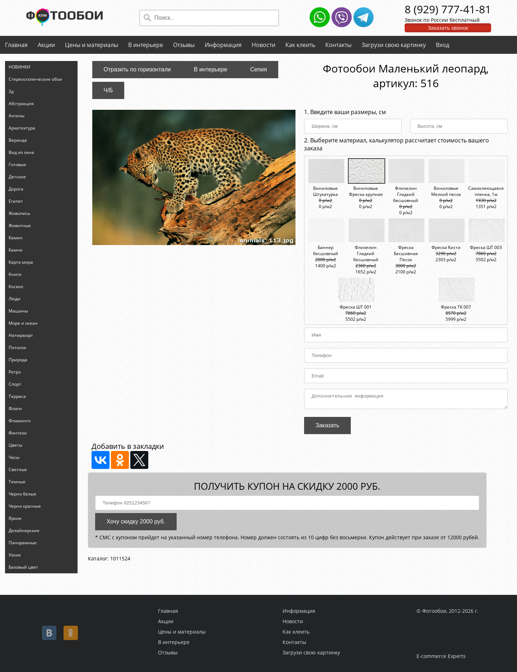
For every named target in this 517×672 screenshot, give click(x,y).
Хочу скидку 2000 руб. (136, 524)
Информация (223, 45)
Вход (442, 45)
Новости (263, 45)
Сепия (258, 69)
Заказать (327, 427)
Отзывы (184, 45)
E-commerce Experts (441, 656)
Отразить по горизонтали (137, 69)
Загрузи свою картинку (394, 45)
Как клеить (300, 45)
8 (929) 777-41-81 (448, 9)
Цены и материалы (91, 45)
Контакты (338, 45)
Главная (16, 45)
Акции (46, 45)
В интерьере (145, 45)
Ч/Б (108, 90)
